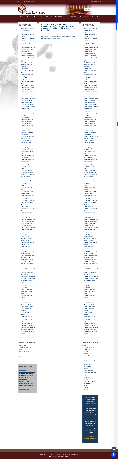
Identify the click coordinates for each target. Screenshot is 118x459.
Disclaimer (75, 454)
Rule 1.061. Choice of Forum (27, 49)
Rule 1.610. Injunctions (26, 285)
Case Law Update (88, 347)
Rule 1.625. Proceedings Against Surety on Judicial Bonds (26, 291)
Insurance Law (87, 364)
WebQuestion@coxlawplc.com (26, 357)
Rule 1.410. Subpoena (26, 199)
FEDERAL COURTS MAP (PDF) (26, 383)
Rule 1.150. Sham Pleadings (27, 91)
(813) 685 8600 (26, 351)
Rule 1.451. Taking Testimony (27, 217)
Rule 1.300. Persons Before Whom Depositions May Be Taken (27, 151)
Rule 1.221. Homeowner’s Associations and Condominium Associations (28, 113)
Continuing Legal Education (38, 20)
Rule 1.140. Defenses (25, 89)
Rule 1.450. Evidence (25, 216)
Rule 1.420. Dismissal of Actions (28, 200)
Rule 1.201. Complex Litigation (28, 106)
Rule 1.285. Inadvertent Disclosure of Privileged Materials (26, 142)
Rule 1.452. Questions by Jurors (28, 219)
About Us (28, 16)
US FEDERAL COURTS (24, 381)
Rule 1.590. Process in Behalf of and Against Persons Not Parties (28, 280)
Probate (85, 376)
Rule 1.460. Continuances (26, 223)
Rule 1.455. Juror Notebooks (27, 221)
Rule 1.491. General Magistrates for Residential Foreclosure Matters (27, 238)
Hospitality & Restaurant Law (90, 360)
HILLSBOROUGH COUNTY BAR (27, 372)
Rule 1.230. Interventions (26, 121)
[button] (114, 449)
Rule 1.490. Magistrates (26, 234)
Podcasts (52, 20)
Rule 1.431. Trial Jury (25, 206)
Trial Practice (87, 383)
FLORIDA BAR (22, 370)
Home (21, 16)
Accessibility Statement (80, 20)
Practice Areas (59, 16)
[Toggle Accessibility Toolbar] (113, 454)
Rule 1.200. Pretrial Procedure (27, 104)
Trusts (85, 385)
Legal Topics (84, 16)
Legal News (86, 366)
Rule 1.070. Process (25, 51)
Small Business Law (88, 381)
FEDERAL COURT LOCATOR (26, 385)
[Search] (99, 9)
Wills (85, 389)
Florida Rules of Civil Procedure (42, 16)
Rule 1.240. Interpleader (26, 123)
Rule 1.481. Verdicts (25, 233)
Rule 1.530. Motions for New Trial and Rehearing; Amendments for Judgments (27, 257)
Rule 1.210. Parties (25, 108)
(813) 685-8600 (90, 436)
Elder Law (86, 351)
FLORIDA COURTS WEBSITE (26, 373)
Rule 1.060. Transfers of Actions (28, 47)
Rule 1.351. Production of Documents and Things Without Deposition (28, 180)
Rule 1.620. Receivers (26, 287)
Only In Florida (87, 368)
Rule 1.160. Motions (25, 93)
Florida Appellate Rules (64, 20)
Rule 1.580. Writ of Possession (28, 276)
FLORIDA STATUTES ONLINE (26, 375)
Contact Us (95, 16)
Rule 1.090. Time (24, 68)
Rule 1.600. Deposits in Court (27, 284)
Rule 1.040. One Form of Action (28, 42)
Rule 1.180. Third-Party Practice (28, 98)
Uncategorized (87, 387)
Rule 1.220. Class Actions (26, 110)
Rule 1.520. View (24, 250)
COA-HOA (86, 349)
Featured (86, 353)
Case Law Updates (73, 16)
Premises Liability (88, 370)
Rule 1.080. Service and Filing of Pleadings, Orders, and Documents (27, 64)
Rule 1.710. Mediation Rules (27, 306)
